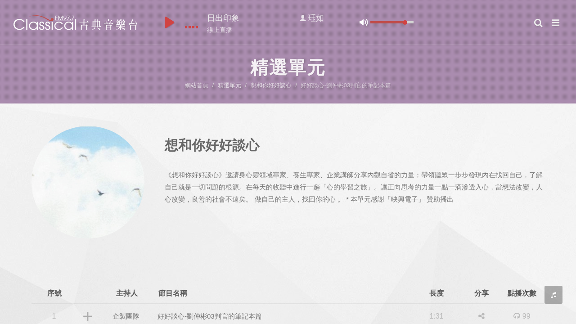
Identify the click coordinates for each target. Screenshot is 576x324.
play (169, 22)
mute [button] (364, 22)
